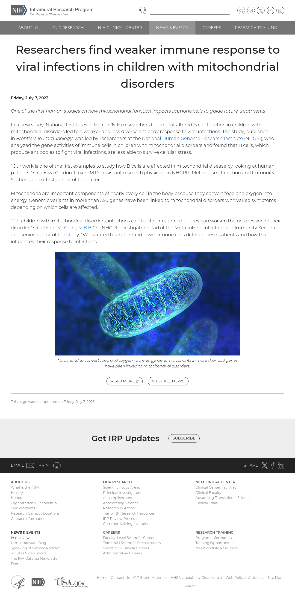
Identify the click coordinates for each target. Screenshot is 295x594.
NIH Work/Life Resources (216, 548)
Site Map (275, 577)
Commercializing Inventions (127, 523)
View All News (168, 381)
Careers (212, 27)
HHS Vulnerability (196, 577)
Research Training (256, 27)
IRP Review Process (119, 518)
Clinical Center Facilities (215, 487)
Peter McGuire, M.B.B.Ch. (72, 227)
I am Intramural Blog (28, 543)
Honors (17, 497)
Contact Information (28, 518)
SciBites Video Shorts (29, 553)
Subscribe (184, 438)
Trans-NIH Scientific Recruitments (132, 543)
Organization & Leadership (34, 503)
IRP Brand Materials (150, 577)
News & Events (172, 27)
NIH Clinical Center (120, 27)
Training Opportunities (214, 543)
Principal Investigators (122, 492)
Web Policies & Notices (245, 577)
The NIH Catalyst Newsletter (35, 558)
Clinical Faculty (208, 492)
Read (127, 381)
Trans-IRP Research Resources (129, 513)
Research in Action (119, 508)
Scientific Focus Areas (121, 487)
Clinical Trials (206, 503)
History (17, 492)
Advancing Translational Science (223, 497)
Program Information (213, 538)
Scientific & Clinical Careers (126, 548)
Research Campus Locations (35, 513)
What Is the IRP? (25, 487)
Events (16, 564)
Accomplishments (118, 497)
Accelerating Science (121, 503)
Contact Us (120, 577)
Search (190, 586)
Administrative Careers (122, 553)
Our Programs (23, 508)
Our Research (68, 27)
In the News (21, 538)
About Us (28, 27)
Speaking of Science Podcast (35, 548)
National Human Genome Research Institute (192, 138)
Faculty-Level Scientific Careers (129, 538)
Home (102, 577)
